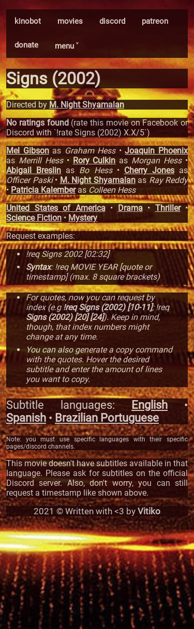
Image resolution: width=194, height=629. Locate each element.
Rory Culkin (94, 160)
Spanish (26, 417)
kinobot (27, 21)
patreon (155, 21)
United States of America (56, 208)
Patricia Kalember (43, 190)
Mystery (82, 218)
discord (112, 21)
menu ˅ (66, 46)
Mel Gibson (27, 151)
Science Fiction (34, 218)
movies (70, 21)
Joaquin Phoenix (156, 151)
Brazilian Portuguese (107, 417)
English (149, 404)
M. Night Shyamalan (86, 105)
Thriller (168, 208)
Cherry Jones (149, 170)
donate (26, 45)
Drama (130, 208)
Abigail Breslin (33, 170)
